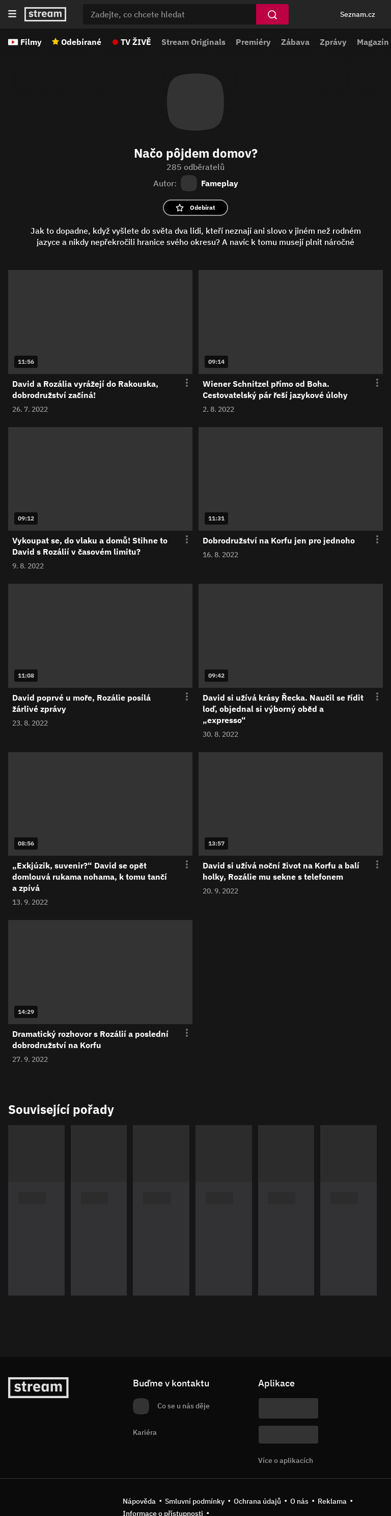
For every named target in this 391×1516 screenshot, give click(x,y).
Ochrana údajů (257, 1501)
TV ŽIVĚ (136, 42)
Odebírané (81, 42)
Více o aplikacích (285, 1460)
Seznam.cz (357, 14)
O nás (299, 1501)
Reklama (332, 1501)
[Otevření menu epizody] (180, 383)
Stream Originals (193, 42)
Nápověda (139, 1501)
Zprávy (333, 42)
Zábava (295, 42)
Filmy (31, 42)
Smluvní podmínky (195, 1501)
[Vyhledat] (272, 14)
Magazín (373, 42)
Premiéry (253, 42)
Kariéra (145, 1432)
